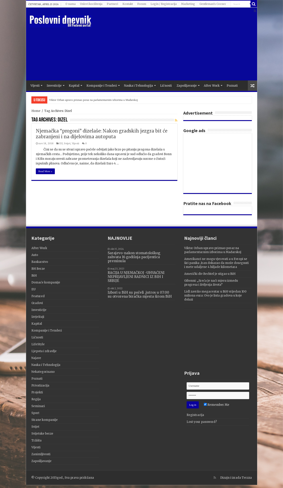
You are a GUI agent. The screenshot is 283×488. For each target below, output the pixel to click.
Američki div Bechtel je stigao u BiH (209, 274)
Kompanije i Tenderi (101, 86)
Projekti (37, 392)
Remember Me (216, 405)
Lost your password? (202, 422)
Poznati (232, 86)
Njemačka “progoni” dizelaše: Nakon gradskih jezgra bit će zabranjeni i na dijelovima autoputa (101, 133)
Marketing (188, 4)
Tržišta (36, 440)
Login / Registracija (164, 4)
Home (35, 111)
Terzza (247, 478)
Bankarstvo (39, 262)
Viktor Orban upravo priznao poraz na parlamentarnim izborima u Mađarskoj (93, 100)
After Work (212, 86)
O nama (70, 4)
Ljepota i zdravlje (44, 351)
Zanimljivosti (40, 454)
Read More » (45, 171)
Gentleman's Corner (212, 4)
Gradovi (37, 303)
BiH (34, 275)
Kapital (74, 86)
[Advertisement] (173, 45)
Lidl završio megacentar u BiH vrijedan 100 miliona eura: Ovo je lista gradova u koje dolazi (215, 295)
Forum (141, 4)
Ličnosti (166, 86)
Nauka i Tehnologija (138, 86)
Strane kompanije (44, 420)
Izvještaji (37, 317)
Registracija (195, 415)
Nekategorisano (43, 372)
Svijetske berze (42, 433)
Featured (38, 296)
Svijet (67, 143)
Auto (34, 255)
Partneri (112, 4)
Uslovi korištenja (91, 4)
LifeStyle (38, 344)
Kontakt (127, 4)
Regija (36, 399)
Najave (36, 358)
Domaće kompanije (45, 282)
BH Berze (38, 269)
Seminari (38, 406)
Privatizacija (40, 385)
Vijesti (35, 86)
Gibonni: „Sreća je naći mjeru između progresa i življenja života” (211, 283)
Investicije (54, 86)
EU (61, 143)
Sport (35, 413)
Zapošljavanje (187, 86)
